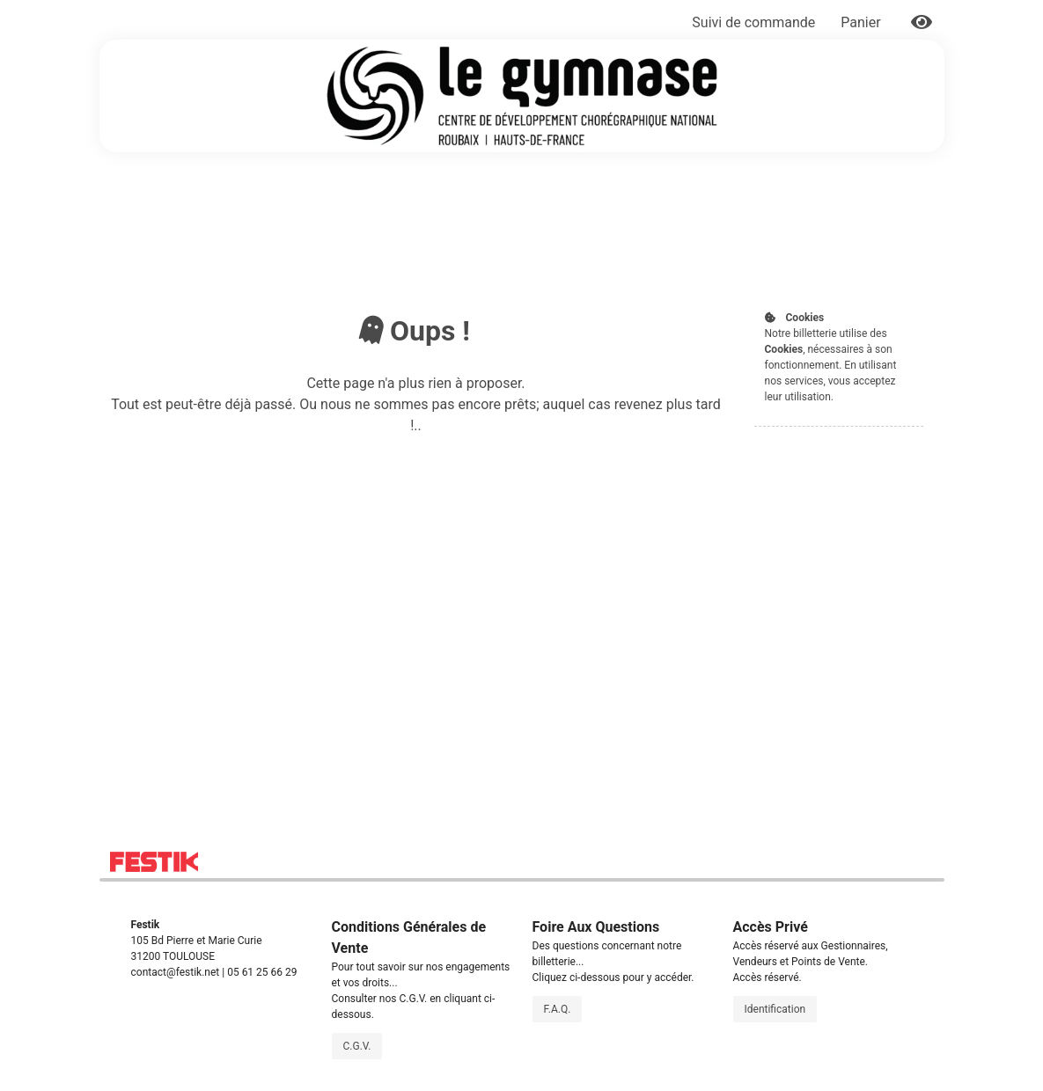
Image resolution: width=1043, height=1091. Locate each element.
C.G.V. (357, 1046)
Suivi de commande (753, 22)
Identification (775, 1009)
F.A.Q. (557, 1009)
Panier (862, 22)
